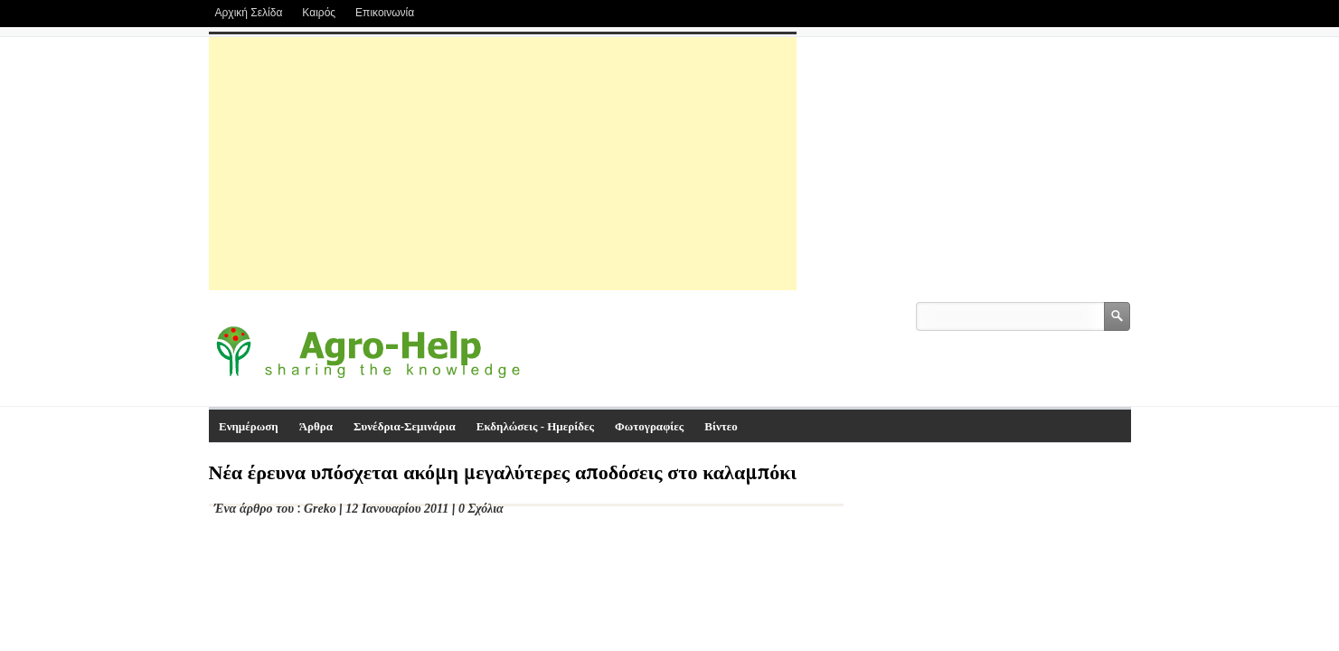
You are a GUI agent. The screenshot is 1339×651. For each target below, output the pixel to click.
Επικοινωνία (384, 12)
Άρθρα (316, 426)
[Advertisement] (503, 163)
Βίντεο (721, 426)
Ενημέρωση (248, 426)
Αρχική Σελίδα (249, 12)
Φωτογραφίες (649, 426)
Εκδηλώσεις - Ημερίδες (535, 426)
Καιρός (318, 12)
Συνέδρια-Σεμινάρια (405, 426)
